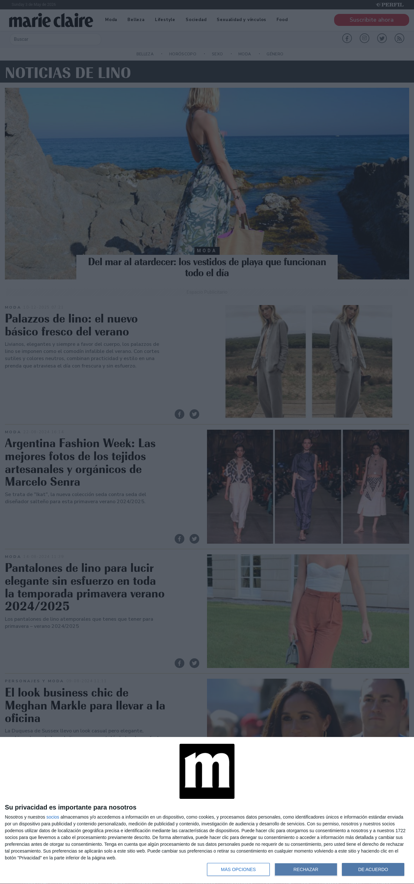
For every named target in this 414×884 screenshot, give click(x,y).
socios (52, 817)
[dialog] (207, 810)
